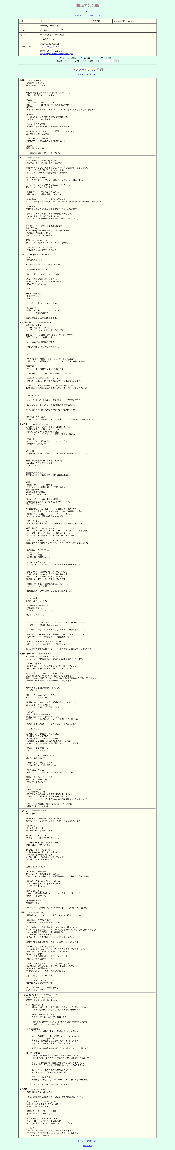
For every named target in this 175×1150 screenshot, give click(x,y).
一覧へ (77, 15)
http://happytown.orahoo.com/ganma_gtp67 (56, 54)
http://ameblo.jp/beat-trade (50, 46)
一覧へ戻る (87, 1146)
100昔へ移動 (92, 74)
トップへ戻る (94, 15)
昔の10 (80, 74)
